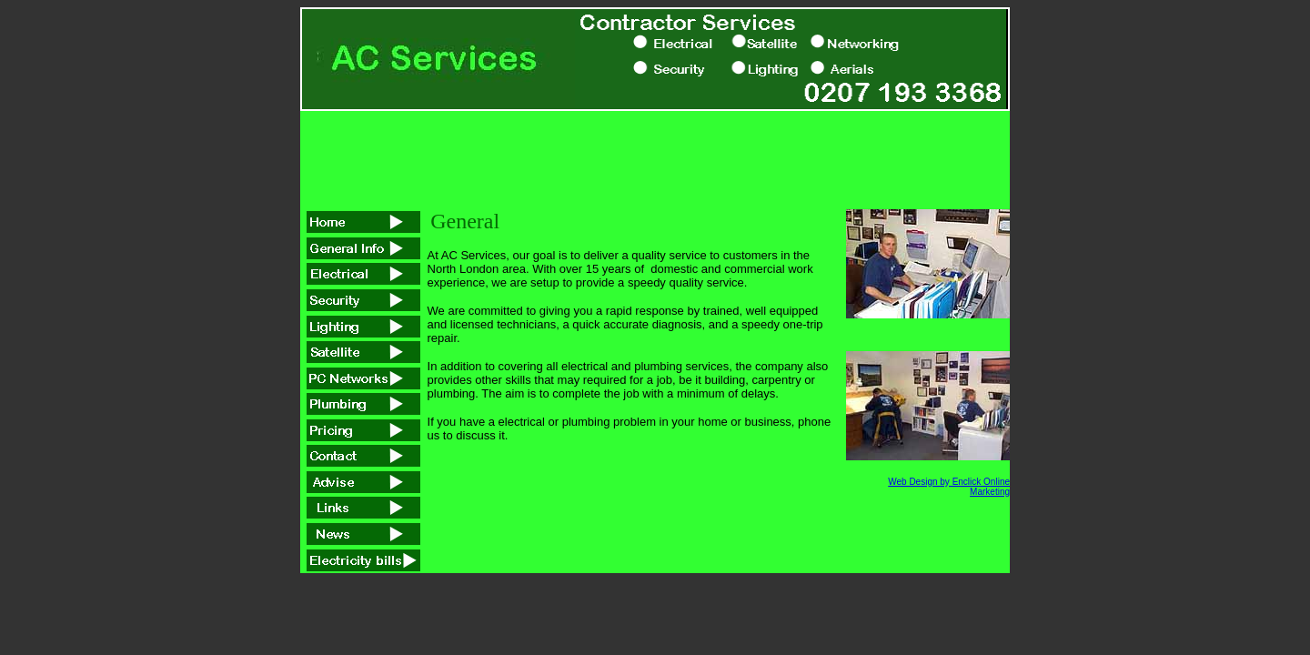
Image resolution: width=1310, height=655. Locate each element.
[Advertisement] (655, 152)
